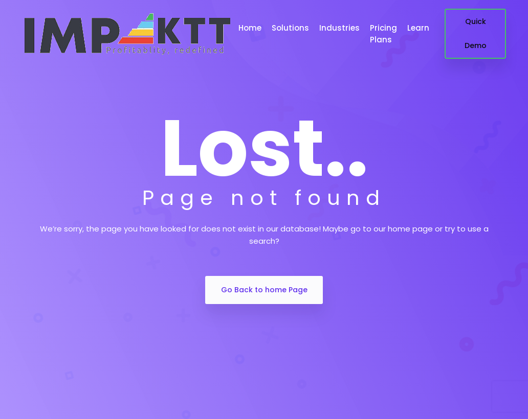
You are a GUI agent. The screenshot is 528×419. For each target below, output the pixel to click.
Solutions (290, 27)
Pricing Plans (383, 33)
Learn (418, 27)
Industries (339, 27)
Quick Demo (476, 33)
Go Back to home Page (264, 290)
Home (249, 27)
